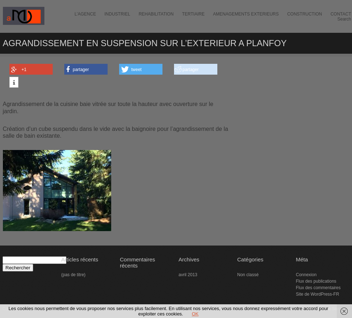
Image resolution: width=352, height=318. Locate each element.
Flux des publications (316, 281)
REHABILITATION (156, 14)
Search (344, 19)
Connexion (306, 274)
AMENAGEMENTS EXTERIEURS (246, 14)
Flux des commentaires (318, 287)
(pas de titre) (73, 274)
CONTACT (340, 14)
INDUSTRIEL (117, 14)
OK (195, 314)
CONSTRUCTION (304, 14)
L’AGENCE (85, 14)
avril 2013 (188, 274)
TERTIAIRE (193, 14)
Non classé (247, 274)
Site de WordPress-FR (317, 294)
